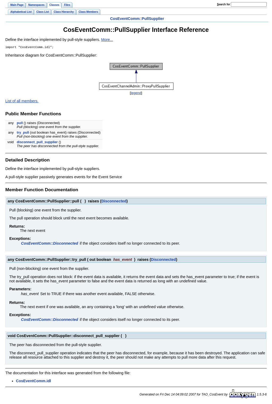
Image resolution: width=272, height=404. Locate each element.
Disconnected (113, 201)
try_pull (23, 133)
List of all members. (22, 101)
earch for (223, 4)
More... (107, 39)
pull (20, 123)
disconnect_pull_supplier (37, 142)
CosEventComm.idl (33, 381)
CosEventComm (124, 18)
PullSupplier (153, 18)
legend (136, 93)
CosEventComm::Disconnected (49, 244)
